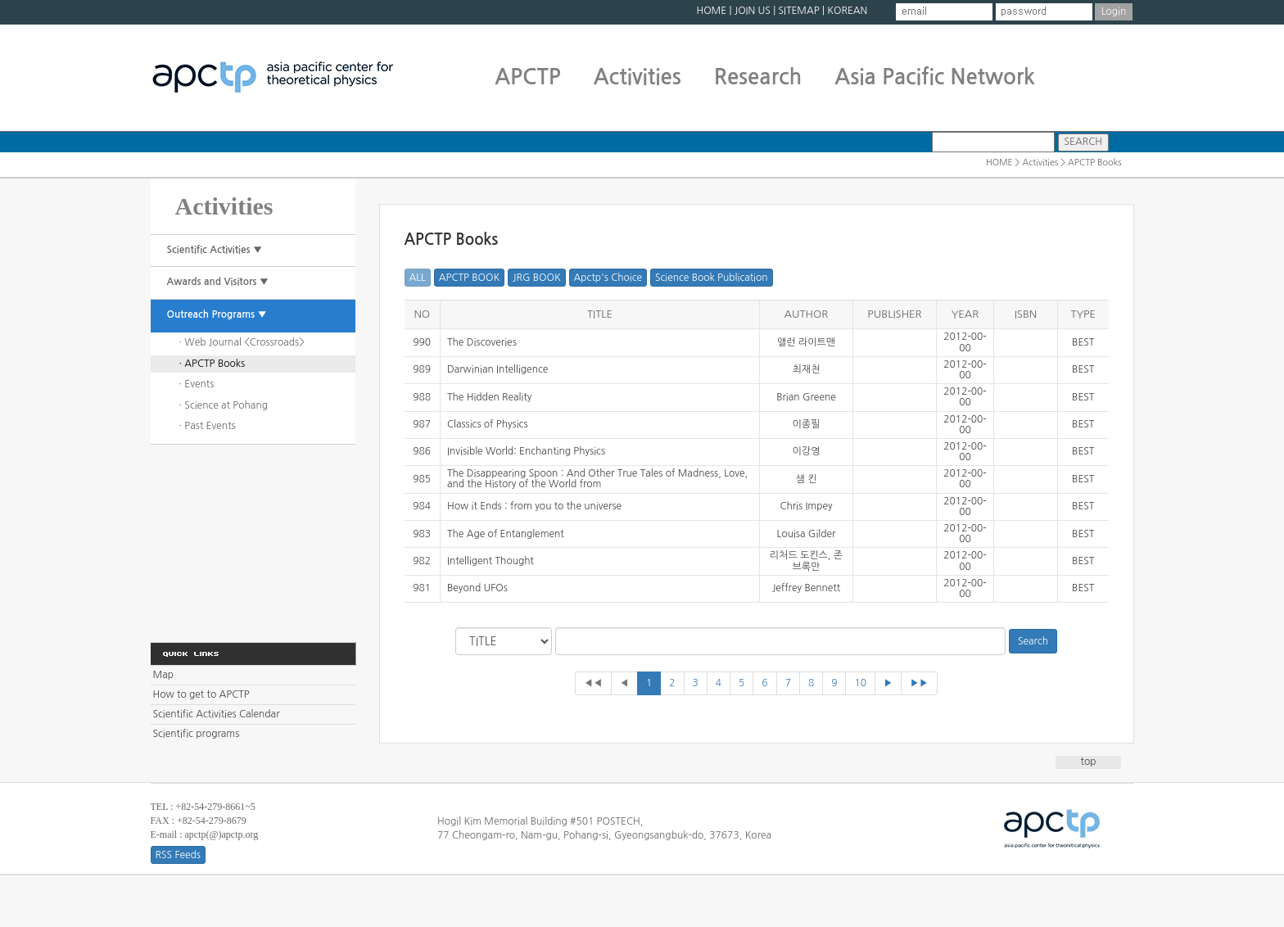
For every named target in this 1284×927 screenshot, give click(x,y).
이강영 (807, 451)
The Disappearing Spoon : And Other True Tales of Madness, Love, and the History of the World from (597, 478)
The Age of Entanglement (505, 534)
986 (422, 451)
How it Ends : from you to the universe (534, 506)
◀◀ (593, 683)
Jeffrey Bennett (806, 588)
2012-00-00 (964, 342)
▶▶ (919, 683)
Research (758, 77)
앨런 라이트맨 (806, 342)
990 (422, 342)
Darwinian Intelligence (497, 369)
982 (422, 561)
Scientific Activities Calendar (216, 714)
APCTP (528, 77)
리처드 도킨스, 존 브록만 (806, 560)
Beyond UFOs (477, 588)
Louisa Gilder (806, 534)
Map (163, 675)
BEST (1083, 342)
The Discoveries (482, 342)
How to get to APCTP (201, 694)
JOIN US (753, 11)
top (1088, 761)
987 (422, 424)
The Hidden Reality (489, 397)
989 (422, 369)
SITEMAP (798, 11)
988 (422, 397)
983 (422, 534)
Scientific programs (196, 734)
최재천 (807, 369)
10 (860, 683)
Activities (637, 77)
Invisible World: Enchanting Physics (526, 451)
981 (422, 588)
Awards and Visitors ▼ (218, 282)
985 (422, 479)
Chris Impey (806, 506)
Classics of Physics (487, 424)
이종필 (807, 424)
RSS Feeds (178, 855)
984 (422, 506)
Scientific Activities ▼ (215, 250)
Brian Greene (806, 397)
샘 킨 (806, 479)
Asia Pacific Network (934, 77)
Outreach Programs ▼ (217, 314)
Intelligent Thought (490, 561)
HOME (711, 11)
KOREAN (847, 11)
